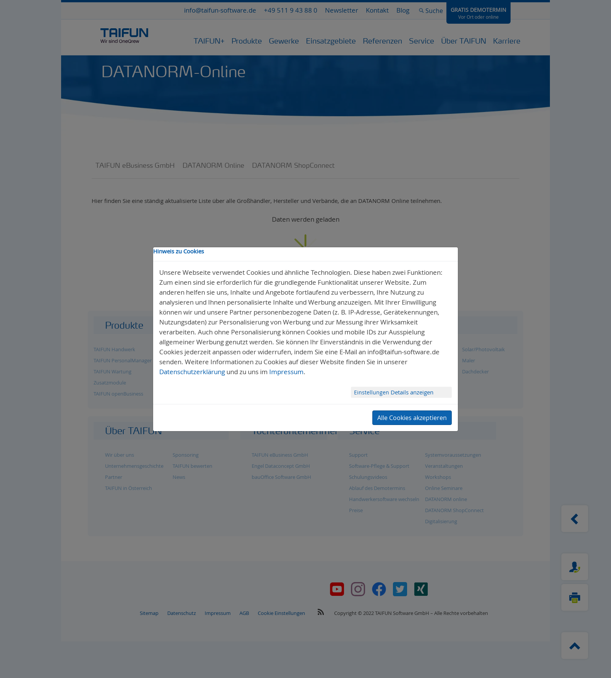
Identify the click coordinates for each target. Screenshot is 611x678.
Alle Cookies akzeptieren (412, 418)
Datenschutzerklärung (192, 371)
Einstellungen (372, 392)
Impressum (286, 371)
